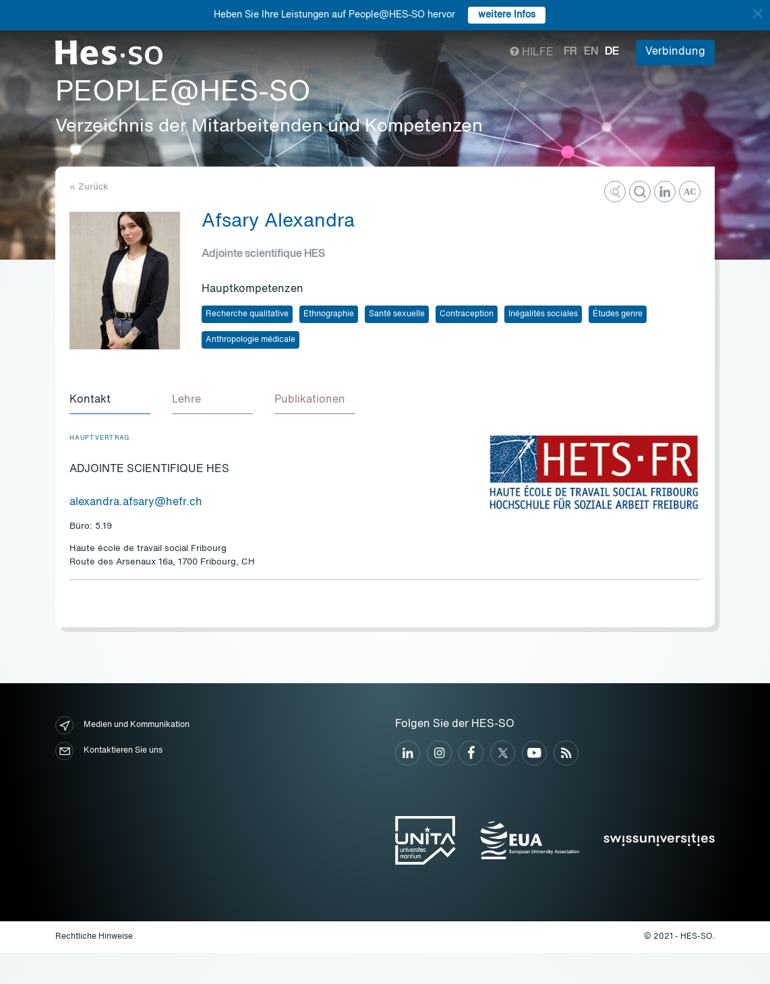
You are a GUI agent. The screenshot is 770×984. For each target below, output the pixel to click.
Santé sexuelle (397, 314)
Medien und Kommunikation (122, 725)
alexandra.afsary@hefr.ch (135, 502)
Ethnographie (328, 314)
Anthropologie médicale (250, 340)
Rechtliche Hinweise (94, 937)
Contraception (467, 314)
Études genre (618, 314)
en (591, 52)
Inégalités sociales (543, 314)
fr (570, 52)
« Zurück (88, 187)
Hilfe (532, 52)
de (612, 52)
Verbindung (675, 52)
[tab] (109, 401)
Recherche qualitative (247, 314)
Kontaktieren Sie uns (108, 751)
